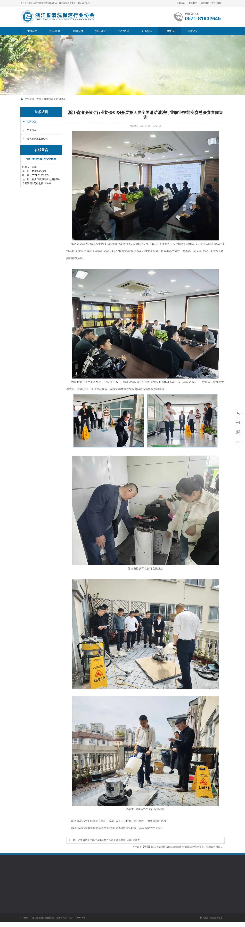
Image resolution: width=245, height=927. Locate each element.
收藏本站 (181, 3)
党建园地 (77, 31)
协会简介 (55, 31)
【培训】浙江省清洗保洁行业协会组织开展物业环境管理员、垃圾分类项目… (182, 846)
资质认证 (192, 31)
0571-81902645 (238, 413)
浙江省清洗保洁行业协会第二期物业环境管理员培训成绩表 (109, 840)
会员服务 (146, 31)
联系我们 (193, 3)
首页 (38, 99)
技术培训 (169, 31)
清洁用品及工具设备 (37, 138)
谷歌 (219, 3)
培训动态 (61, 99)
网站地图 (205, 3)
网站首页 (32, 31)
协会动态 (100, 31)
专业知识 (31, 130)
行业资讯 (123, 31)
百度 (213, 3)
